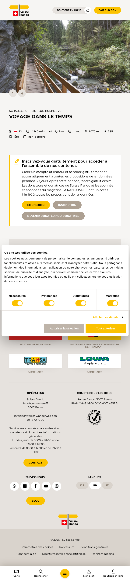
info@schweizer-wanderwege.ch (35, 416)
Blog (36, 500)
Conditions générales (94, 547)
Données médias (103, 554)
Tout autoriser (105, 328)
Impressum (66, 547)
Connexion (35, 205)
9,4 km (56, 131)
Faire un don (107, 10)
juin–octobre (34, 136)
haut (74, 131)
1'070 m (91, 131)
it (107, 485)
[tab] (108, 89)
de (82, 485)
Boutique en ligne (69, 10)
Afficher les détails (105, 317)
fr (95, 485)
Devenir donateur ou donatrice (53, 216)
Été (14, 136)
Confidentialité (26, 554)
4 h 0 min (35, 131)
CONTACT (35, 462)
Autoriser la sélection (64, 328)
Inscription (67, 205)
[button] (65, 56)
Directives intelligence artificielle (64, 554)
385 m (110, 131)
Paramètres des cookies (37, 547)
